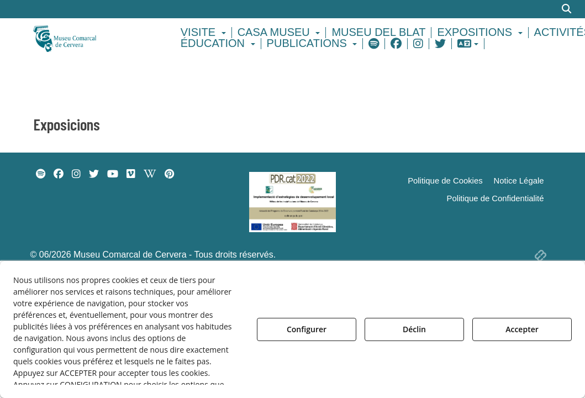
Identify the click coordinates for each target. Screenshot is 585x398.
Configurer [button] (306, 329)
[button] (92, 38)
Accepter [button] (522, 329)
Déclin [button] (414, 329)
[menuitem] (205, 32)
